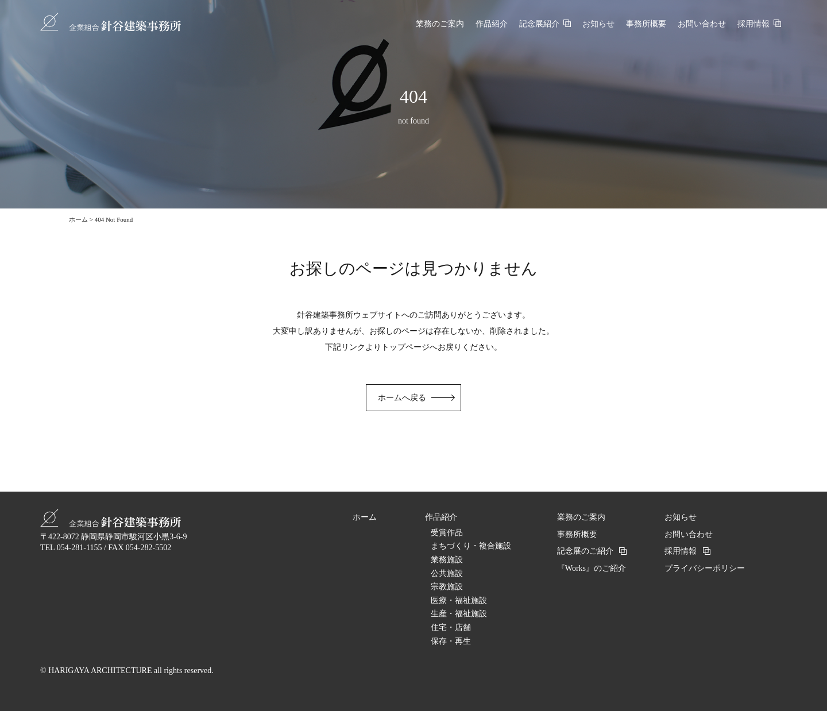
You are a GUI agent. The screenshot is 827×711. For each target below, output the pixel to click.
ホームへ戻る (402, 397)
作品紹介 (441, 517)
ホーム (78, 219)
